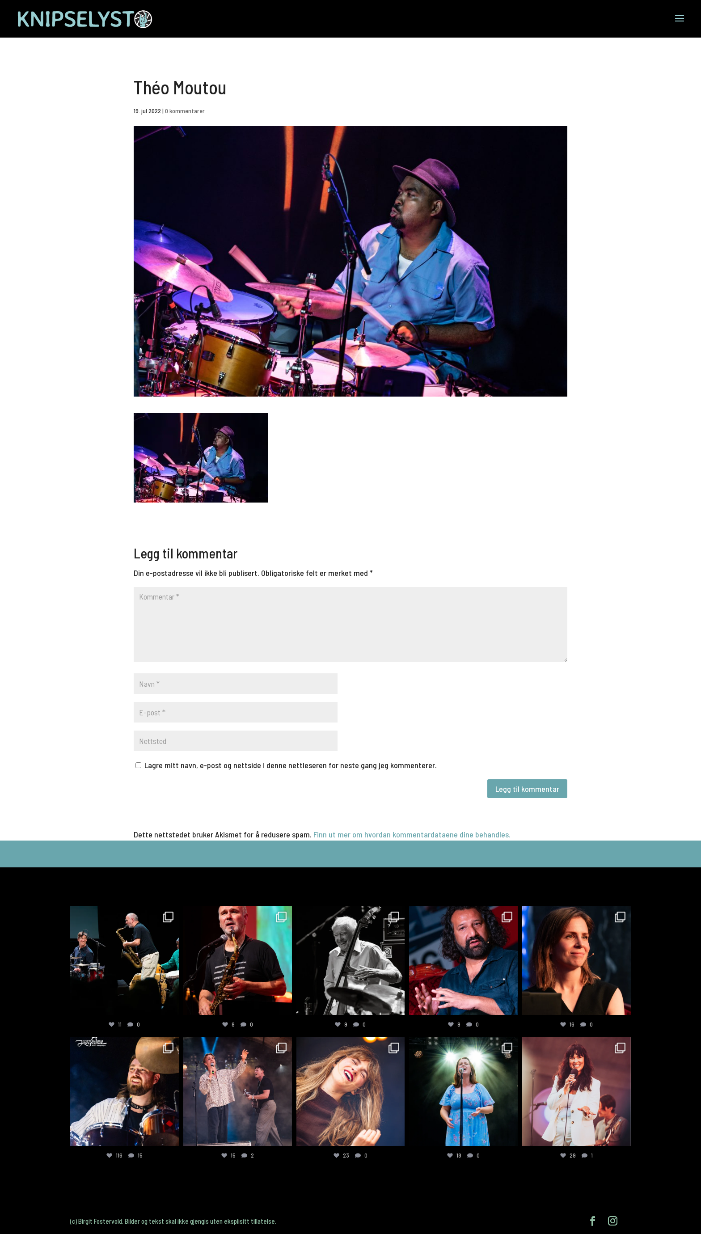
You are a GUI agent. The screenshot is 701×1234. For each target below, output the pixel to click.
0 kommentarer (185, 110)
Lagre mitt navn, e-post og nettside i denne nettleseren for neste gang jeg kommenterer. (290, 765)
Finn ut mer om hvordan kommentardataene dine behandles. (412, 834)
